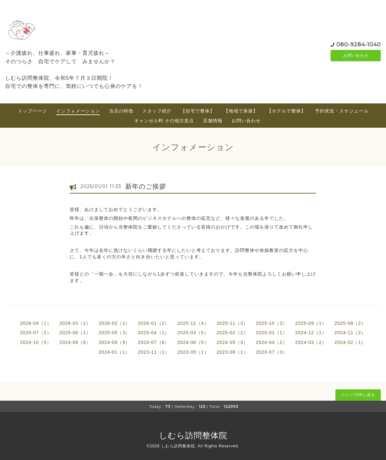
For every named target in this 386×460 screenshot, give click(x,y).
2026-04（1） (36, 323)
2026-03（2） (75, 323)
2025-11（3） (232, 323)
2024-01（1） (114, 352)
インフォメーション (78, 110)
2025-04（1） (153, 332)
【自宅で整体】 (198, 110)
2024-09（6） (75, 342)
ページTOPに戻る (358, 395)
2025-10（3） (271, 323)
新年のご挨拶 (145, 186)
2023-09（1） (193, 352)
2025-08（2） (350, 323)
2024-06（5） (193, 342)
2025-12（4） (193, 323)
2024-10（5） (36, 342)
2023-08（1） (232, 352)
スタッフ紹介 (157, 110)
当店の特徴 (121, 110)
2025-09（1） (311, 323)
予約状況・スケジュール (341, 110)
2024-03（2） (311, 342)
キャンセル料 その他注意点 (164, 120)
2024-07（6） (153, 342)
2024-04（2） (271, 342)
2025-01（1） (271, 332)
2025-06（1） (75, 332)
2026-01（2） (153, 323)
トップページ (32, 110)
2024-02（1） (350, 342)
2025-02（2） (232, 332)
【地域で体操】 (241, 110)
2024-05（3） (232, 342)
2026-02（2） (114, 323)
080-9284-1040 (358, 44)
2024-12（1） (311, 332)
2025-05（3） (114, 332)
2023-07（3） (271, 352)
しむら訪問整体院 (193, 435)
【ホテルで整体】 (286, 110)
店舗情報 (213, 120)
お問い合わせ (355, 55)
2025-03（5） (193, 332)
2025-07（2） (36, 332)
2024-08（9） (114, 342)
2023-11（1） (153, 352)
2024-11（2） (350, 332)
